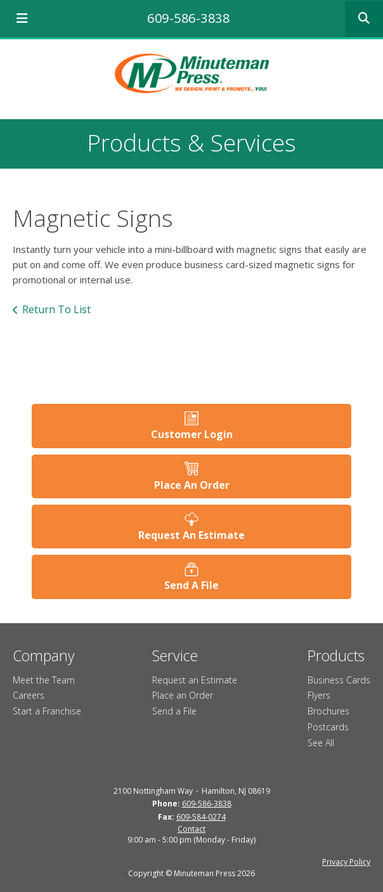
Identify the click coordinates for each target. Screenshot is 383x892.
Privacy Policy (346, 861)
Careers (28, 695)
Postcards (328, 727)
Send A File (191, 585)
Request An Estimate (191, 535)
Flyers (319, 695)
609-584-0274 (201, 816)
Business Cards (339, 680)
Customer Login (192, 434)
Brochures (328, 711)
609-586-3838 (188, 18)
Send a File (174, 711)
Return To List (56, 309)
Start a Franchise (47, 711)
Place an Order (182, 695)
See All (321, 743)
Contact (191, 829)
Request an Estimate (194, 680)
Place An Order (192, 485)
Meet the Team (44, 680)
